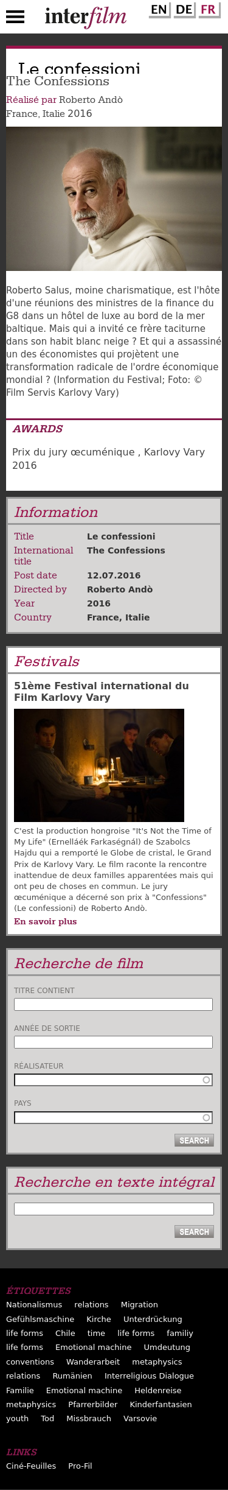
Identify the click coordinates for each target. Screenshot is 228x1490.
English (158, 8)
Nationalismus (34, 1304)
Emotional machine (93, 1347)
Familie (20, 1390)
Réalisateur (39, 1066)
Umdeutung (167, 1347)
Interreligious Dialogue (149, 1375)
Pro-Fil (80, 1466)
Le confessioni (121, 536)
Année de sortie (47, 1028)
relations (91, 1304)
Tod (47, 1418)
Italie (54, 113)
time (96, 1333)
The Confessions (126, 550)
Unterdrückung (152, 1319)
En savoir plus (45, 921)
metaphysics (157, 1361)
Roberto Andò (91, 99)
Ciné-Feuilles (31, 1466)
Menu (15, 19)
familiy (180, 1333)
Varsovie (140, 1418)
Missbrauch (88, 1418)
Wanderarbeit (93, 1361)
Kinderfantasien (161, 1404)
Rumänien (72, 1375)
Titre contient (44, 990)
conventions (30, 1361)
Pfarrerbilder (92, 1404)
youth (17, 1418)
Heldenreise (157, 1390)
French (208, 8)
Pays (23, 1103)
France (22, 113)
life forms (24, 1333)
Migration (139, 1304)
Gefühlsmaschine (40, 1319)
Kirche (98, 1319)
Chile (65, 1333)
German (183, 8)
